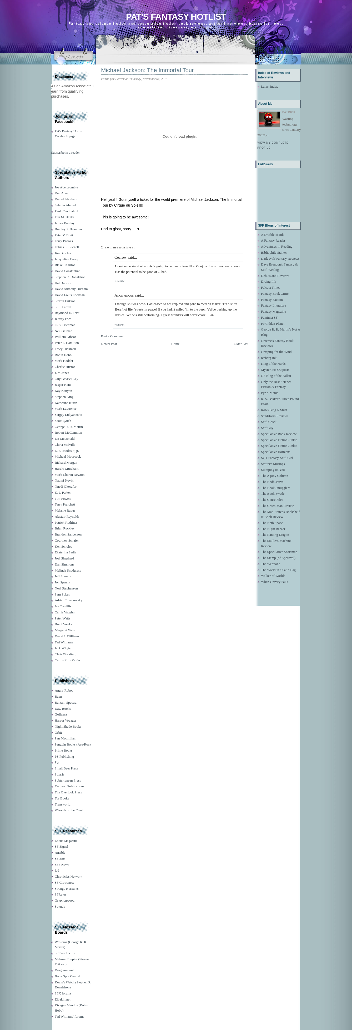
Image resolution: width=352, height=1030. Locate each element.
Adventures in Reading (277, 246)
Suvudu (60, 906)
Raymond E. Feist (67, 313)
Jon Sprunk (62, 582)
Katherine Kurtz (66, 403)
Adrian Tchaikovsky (68, 600)
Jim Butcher (63, 253)
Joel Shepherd (64, 558)
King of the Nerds (273, 364)
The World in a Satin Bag (278, 570)
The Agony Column (274, 476)
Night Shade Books (68, 726)
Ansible (60, 852)
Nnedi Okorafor (66, 486)
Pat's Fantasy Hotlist (176, 17)
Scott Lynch (63, 421)
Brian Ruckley (64, 528)
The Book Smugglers (275, 488)
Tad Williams (64, 642)
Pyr (57, 762)
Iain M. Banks (64, 217)
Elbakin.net (63, 999)
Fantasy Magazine (273, 311)
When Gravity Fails (274, 582)
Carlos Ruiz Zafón (67, 660)
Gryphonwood (64, 900)
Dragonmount (64, 970)
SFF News (62, 865)
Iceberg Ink (268, 358)
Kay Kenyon (63, 391)
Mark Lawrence (66, 409)
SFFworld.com (65, 953)
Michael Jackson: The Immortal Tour (147, 70)
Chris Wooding (65, 654)
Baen (58, 696)
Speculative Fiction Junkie (279, 440)
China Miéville (65, 445)
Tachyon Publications (69, 786)
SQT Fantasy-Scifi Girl (277, 458)
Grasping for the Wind (276, 352)
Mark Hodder (64, 361)
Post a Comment (112, 336)
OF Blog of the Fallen (276, 376)
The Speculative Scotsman (279, 552)
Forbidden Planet (272, 324)
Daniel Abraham (66, 199)
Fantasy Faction (272, 300)
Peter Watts (62, 618)
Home (175, 344)
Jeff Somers (63, 576)
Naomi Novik (64, 480)
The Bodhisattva (272, 482)
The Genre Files (272, 500)
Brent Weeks (63, 624)
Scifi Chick (268, 422)
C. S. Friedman (65, 325)
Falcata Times (270, 287)
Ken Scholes (63, 546)
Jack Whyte (63, 648)
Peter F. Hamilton (67, 343)
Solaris (59, 774)
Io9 (57, 870)
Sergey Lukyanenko (68, 415)
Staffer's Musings (273, 464)
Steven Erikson (65, 301)
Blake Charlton (65, 265)
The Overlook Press (68, 792)
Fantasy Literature (273, 305)
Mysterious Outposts (275, 370)
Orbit (58, 732)
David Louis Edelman (70, 295)
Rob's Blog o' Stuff (274, 410)
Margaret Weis (65, 630)
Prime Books (64, 750)
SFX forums (63, 993)
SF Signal (61, 846)
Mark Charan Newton (69, 475)
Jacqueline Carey (66, 259)
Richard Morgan (66, 462)
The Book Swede (273, 494)
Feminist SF (269, 317)
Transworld (62, 804)
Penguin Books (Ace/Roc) (72, 744)
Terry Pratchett (65, 504)
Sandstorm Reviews (274, 416)
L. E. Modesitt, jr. (67, 451)
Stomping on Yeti (273, 470)
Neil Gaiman (63, 331)
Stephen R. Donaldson (70, 277)
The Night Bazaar (273, 529)
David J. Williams (67, 636)
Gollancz (61, 714)
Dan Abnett (63, 193)
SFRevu (60, 894)
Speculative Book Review (278, 434)
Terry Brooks (64, 241)
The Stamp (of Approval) (278, 558)
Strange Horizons (67, 889)
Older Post (241, 344)
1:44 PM (119, 281)
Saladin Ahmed (65, 205)
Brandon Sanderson (68, 534)
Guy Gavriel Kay (66, 379)
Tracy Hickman (65, 349)
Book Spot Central (67, 976)
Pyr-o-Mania (269, 393)
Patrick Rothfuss (66, 522)
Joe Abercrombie (66, 187)
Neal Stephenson (66, 588)
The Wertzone (270, 564)
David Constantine (67, 271)
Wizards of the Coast (69, 810)
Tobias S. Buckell (67, 247)
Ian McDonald (64, 439)
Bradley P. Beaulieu (68, 229)
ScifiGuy (267, 428)
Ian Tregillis (63, 606)
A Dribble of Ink (272, 235)
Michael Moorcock (68, 456)
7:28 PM (119, 324)
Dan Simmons (64, 564)
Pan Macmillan (65, 738)
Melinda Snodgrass (68, 570)
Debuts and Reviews (275, 276)
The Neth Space (272, 523)
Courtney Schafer (67, 540)
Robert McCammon (68, 432)
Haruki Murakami (67, 469)
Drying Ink (268, 281)
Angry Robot (64, 690)
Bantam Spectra (66, 702)
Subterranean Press (68, 780)
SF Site (60, 859)
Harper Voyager (65, 720)
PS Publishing (64, 756)
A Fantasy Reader (273, 240)
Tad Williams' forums (69, 1016)
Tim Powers (63, 499)
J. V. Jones (62, 373)
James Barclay (64, 223)
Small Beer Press (66, 768)
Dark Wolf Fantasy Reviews (280, 259)
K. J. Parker (63, 492)
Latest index (269, 86)
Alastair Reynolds (67, 516)
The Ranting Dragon (275, 535)
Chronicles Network (68, 876)
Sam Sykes (62, 594)
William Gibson (66, 337)
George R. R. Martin (69, 427)
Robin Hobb (63, 355)
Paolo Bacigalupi (66, 211)
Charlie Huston (65, 367)
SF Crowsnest (64, 882)
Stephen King (64, 397)
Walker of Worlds (273, 576)
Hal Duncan (63, 283)
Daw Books (63, 709)
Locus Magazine (66, 841)
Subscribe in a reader (65, 152)
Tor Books (62, 798)
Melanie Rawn (65, 510)
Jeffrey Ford (63, 319)
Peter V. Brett (64, 235)
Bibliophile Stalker (274, 252)
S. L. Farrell (63, 307)
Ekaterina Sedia (65, 552)
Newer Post (109, 344)
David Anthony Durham (71, 289)
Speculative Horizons (275, 452)
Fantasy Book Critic (275, 294)
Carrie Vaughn (64, 612)
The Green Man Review (277, 506)
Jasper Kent (63, 385)
